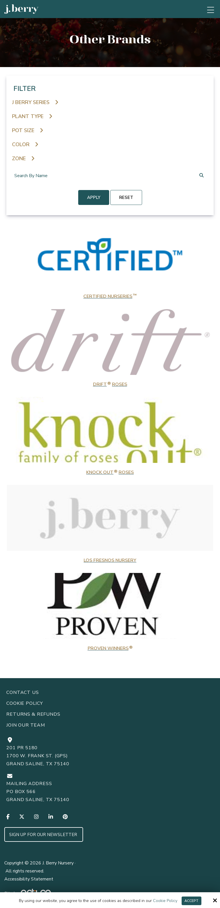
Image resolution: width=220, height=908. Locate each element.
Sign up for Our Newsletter (43, 834)
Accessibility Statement (28, 879)
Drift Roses (110, 384)
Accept (191, 901)
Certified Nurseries (110, 296)
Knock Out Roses (110, 472)
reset (126, 197)
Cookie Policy (165, 901)
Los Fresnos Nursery (110, 560)
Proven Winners (110, 648)
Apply (93, 197)
